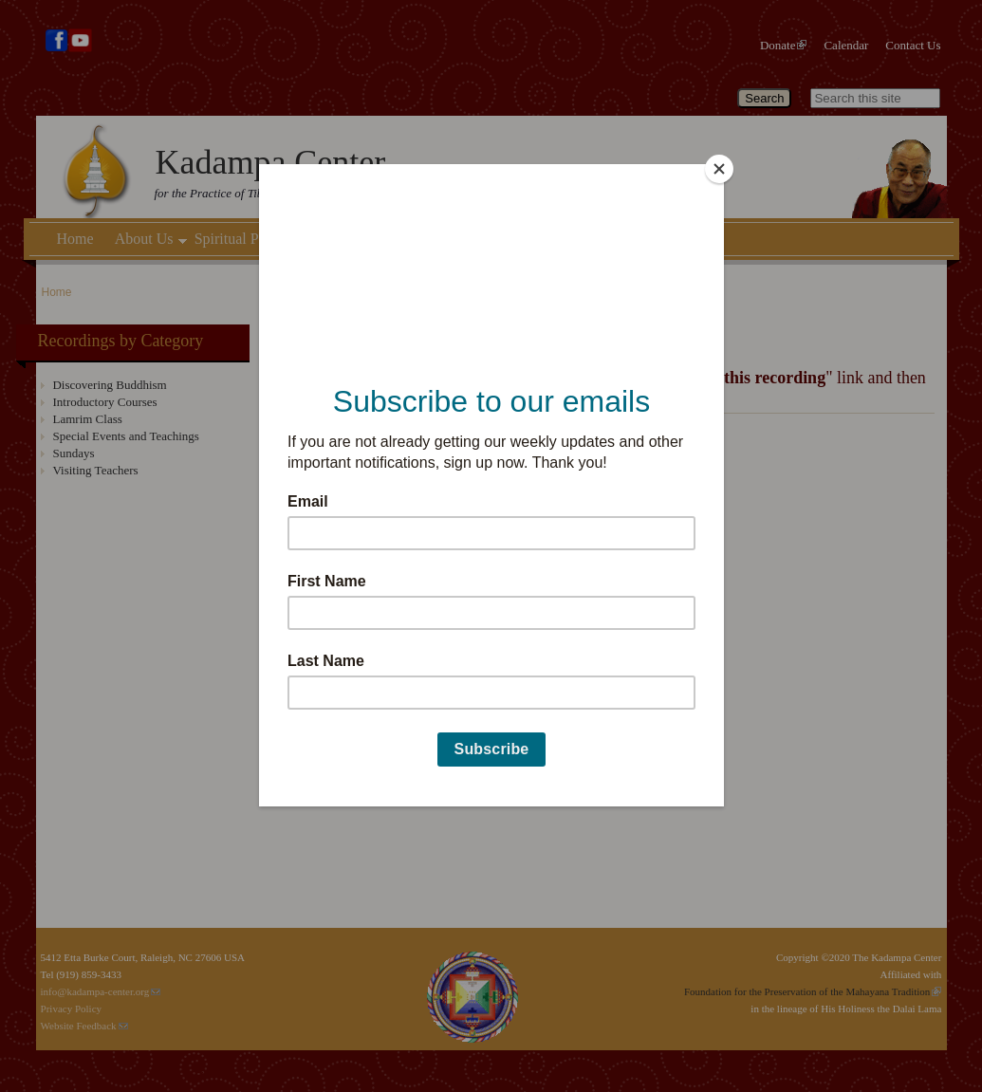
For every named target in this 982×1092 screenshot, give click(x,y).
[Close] (719, 169)
